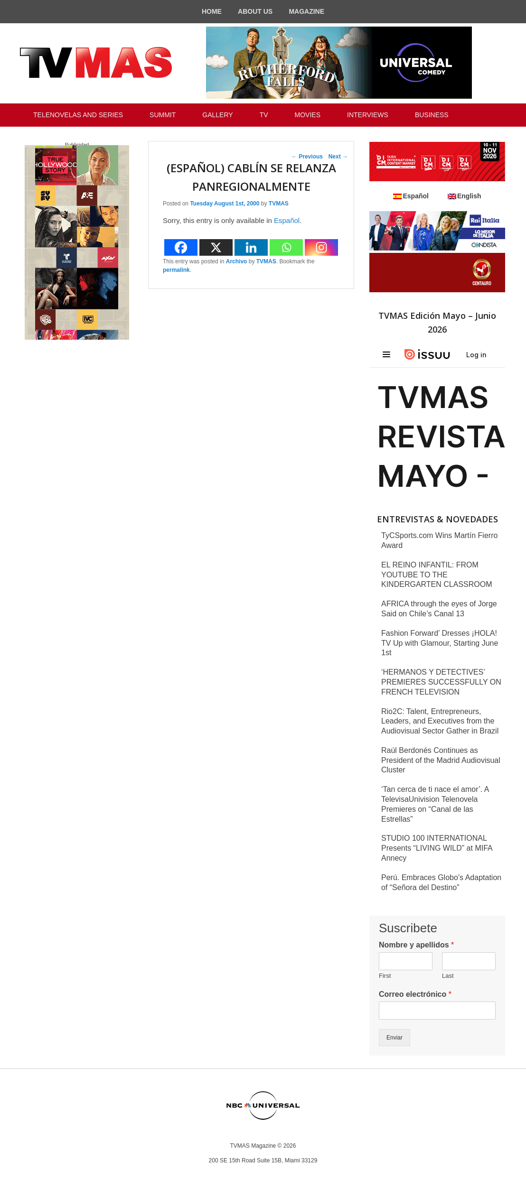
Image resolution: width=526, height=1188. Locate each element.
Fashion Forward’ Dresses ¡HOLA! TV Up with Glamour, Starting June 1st (439, 643)
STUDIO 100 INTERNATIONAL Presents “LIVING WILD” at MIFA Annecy (436, 848)
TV (264, 115)
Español (287, 220)
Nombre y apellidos (416, 945)
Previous (307, 156)
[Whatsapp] (286, 247)
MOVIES (307, 115)
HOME (212, 11)
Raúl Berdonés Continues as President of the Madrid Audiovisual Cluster (440, 760)
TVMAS (279, 203)
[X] (216, 247)
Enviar (394, 1037)
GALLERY (217, 115)
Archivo (236, 261)
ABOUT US (255, 11)
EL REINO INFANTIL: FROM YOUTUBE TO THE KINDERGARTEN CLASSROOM (436, 575)
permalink (176, 270)
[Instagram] (321, 247)
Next (338, 156)
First (385, 975)
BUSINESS (432, 115)
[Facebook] (180, 247)
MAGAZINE (306, 11)
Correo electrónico (415, 994)
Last (448, 975)
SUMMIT (163, 115)
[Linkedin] (251, 247)
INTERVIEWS (367, 115)
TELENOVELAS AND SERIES (78, 115)
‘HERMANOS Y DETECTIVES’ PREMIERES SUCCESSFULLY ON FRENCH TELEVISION (441, 682)
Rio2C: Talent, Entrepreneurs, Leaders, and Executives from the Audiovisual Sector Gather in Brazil (439, 721)
